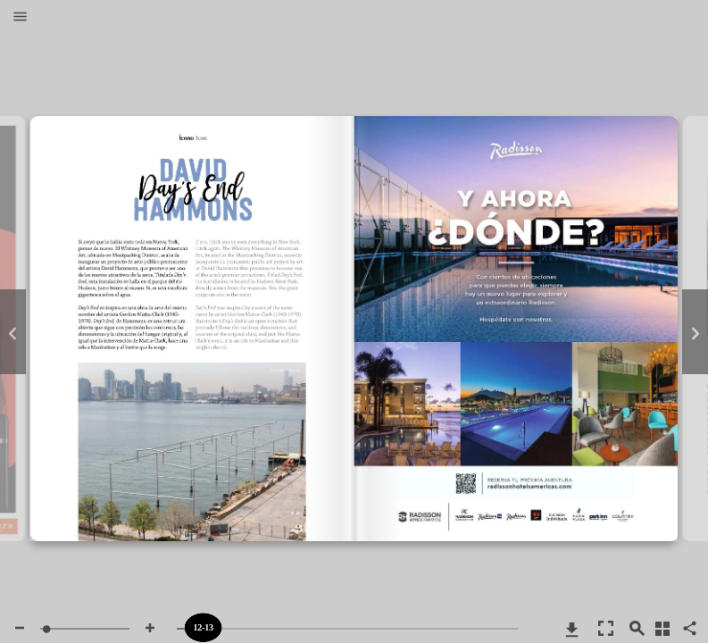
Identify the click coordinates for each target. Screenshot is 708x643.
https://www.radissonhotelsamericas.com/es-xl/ (514, 267)
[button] (20, 17)
